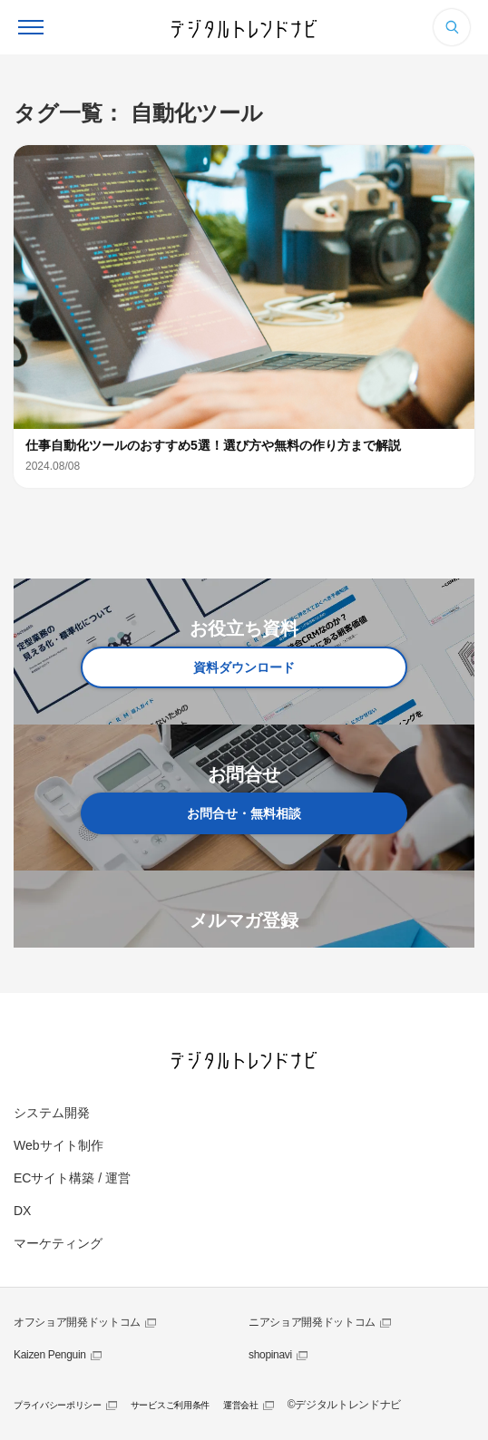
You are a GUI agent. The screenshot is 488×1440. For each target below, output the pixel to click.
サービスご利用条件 (170, 1405)
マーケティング (58, 1243)
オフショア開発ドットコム (77, 1322)
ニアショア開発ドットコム (312, 1322)
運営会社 (241, 1405)
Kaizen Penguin (50, 1354)
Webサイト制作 (58, 1145)
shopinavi (270, 1354)
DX (22, 1210)
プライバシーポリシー (58, 1405)
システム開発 (52, 1112)
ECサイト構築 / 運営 (72, 1178)
